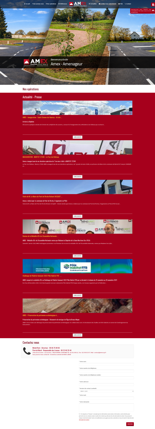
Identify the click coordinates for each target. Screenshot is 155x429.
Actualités (92, 3)
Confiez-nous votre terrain (107, 3)
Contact (128, 3)
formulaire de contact (84, 420)
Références (62, 3)
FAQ (120, 3)
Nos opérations (51, 3)
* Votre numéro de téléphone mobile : (90, 375)
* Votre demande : (84, 402)
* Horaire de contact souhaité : (88, 388)
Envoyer (130, 424)
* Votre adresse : (84, 382)
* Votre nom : (83, 361)
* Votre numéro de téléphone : (88, 368)
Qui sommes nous (38, 3)
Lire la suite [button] (77, 137)
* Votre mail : (82, 395)
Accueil (27, 3)
